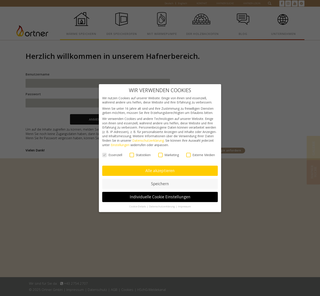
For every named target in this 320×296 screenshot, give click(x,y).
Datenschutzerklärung (148, 140)
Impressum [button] (184, 206)
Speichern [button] (160, 183)
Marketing (168, 155)
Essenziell (112, 155)
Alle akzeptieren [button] (160, 170)
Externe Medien (200, 155)
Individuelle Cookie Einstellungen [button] (160, 196)
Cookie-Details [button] (137, 206)
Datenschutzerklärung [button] (162, 206)
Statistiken (140, 155)
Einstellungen (120, 145)
